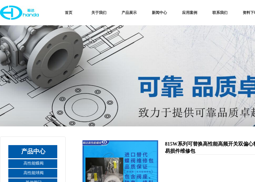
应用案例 (189, 12)
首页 (68, 12)
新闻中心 (159, 12)
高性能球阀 (33, 173)
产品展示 (129, 12)
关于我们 (98, 12)
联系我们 (220, 12)
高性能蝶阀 (33, 163)
